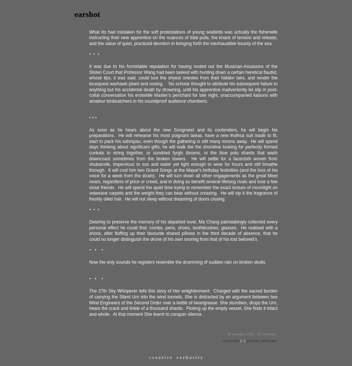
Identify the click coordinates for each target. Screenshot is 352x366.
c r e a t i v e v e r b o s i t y (176, 357)
